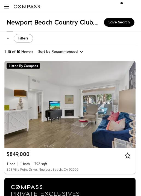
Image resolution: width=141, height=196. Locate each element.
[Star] (127, 155)
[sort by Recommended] (61, 51)
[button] (6, 6)
